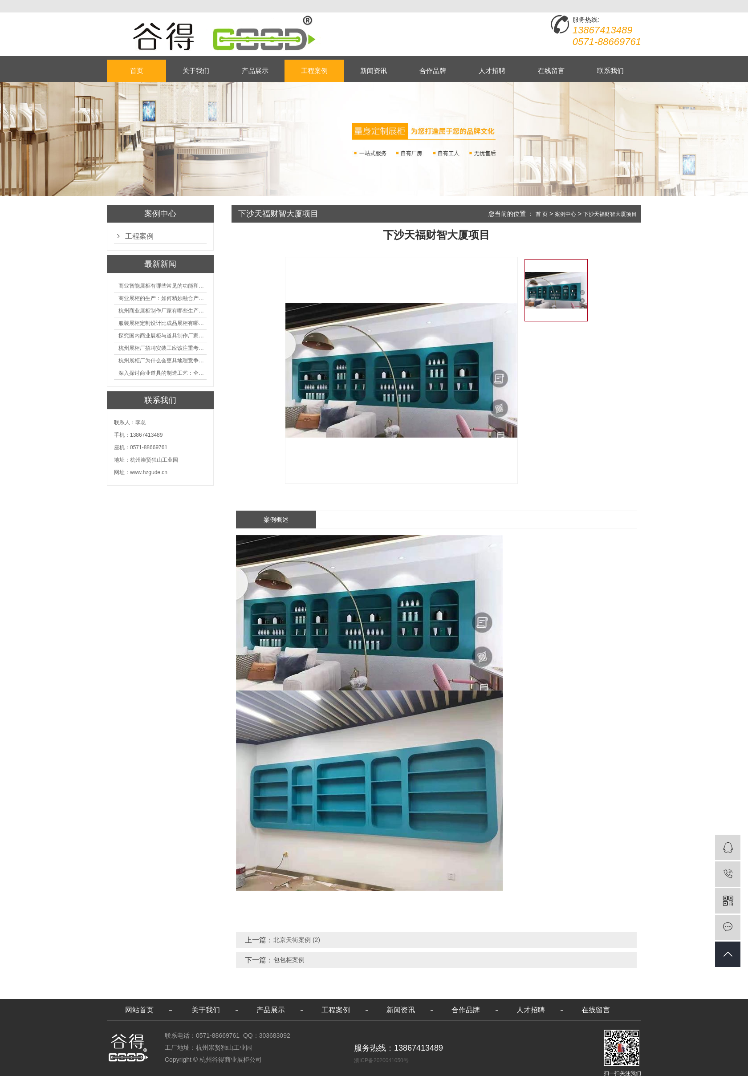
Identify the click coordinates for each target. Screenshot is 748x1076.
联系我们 (610, 70)
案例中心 (565, 214)
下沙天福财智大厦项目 (610, 214)
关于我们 (196, 70)
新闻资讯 (373, 70)
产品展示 (255, 70)
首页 (136, 70)
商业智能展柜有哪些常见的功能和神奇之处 (162, 286)
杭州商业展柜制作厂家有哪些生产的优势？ (162, 311)
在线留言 (551, 70)
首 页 (542, 214)
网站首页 (139, 1010)
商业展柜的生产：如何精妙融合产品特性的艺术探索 (162, 298)
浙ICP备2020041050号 (381, 1060)
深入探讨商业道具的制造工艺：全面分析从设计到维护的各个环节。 (162, 373)
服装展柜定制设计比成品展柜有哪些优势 (162, 323)
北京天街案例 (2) (296, 939)
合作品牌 (432, 70)
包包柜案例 (289, 959)
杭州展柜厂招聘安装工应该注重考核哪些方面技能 (162, 348)
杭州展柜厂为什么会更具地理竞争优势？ (162, 360)
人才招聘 (492, 70)
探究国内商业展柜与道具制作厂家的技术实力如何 (162, 336)
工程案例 (314, 70)
